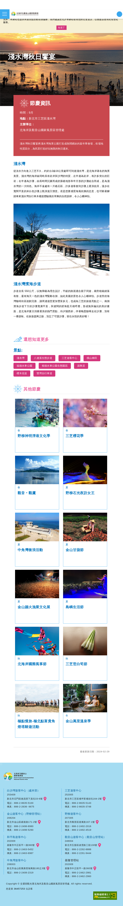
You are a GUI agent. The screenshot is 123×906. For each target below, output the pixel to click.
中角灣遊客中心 (17, 860)
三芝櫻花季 (75, 436)
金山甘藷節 (75, 550)
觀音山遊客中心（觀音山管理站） (86, 837)
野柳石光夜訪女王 (80, 493)
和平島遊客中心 (17, 837)
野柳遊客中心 (73, 813)
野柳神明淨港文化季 (34, 436)
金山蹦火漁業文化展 (34, 607)
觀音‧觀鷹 (27, 493)
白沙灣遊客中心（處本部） (24, 790)
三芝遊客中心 (73, 790)
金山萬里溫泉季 (78, 721)
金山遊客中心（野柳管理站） (25, 813)
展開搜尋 (119, 14)
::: (1, 764)
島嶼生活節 (75, 607)
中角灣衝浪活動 (30, 550)
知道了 (61, 27)
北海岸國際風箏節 (32, 664)
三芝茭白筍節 (76, 664)
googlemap (45, 799)
